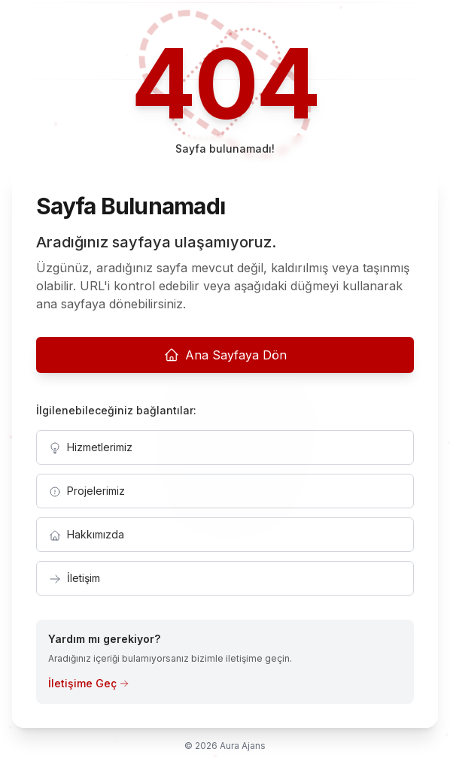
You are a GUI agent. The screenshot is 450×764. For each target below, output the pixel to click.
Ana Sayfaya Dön (225, 354)
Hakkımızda (86, 534)
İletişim (74, 578)
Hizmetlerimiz (90, 447)
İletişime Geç (88, 683)
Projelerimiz (87, 491)
